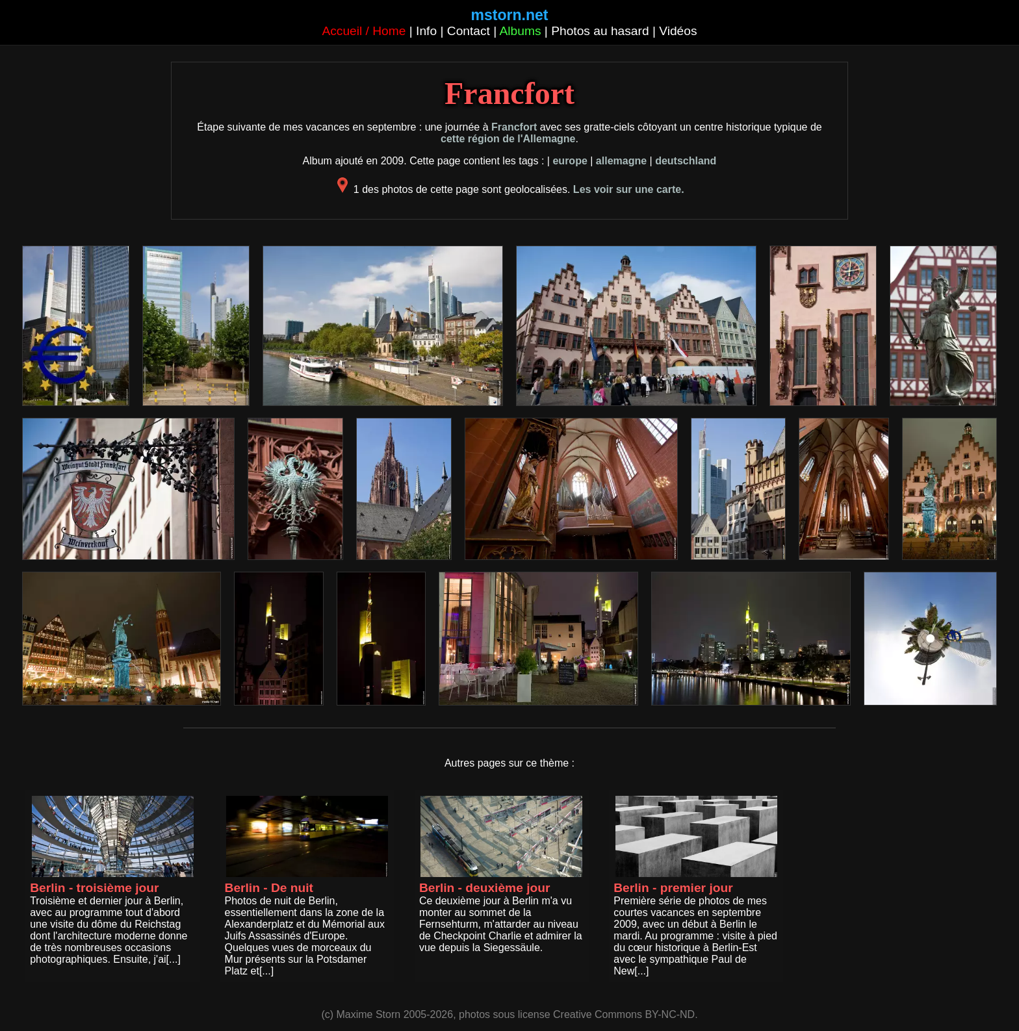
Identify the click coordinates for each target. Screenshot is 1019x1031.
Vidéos (678, 31)
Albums (520, 31)
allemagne (621, 160)
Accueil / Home (364, 31)
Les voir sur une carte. (628, 189)
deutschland (685, 160)
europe (569, 160)
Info (426, 31)
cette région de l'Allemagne (508, 138)
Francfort (514, 127)
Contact (468, 31)
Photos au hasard (600, 31)
